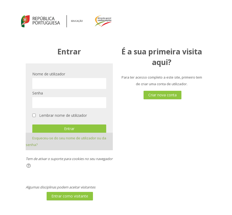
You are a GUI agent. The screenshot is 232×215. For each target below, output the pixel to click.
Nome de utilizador (48, 73)
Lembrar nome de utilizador (63, 115)
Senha (37, 93)
